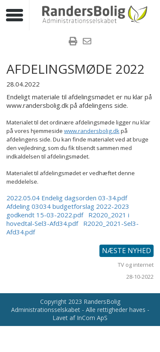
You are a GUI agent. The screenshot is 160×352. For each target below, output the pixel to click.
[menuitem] (73, 42)
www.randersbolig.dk (91, 131)
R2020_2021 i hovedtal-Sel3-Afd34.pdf (67, 219)
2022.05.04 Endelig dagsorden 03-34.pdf (66, 197)
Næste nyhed (126, 250)
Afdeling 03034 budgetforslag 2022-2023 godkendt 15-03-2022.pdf (67, 210)
